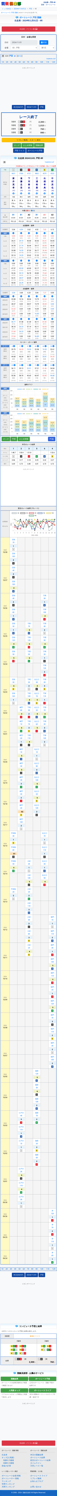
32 (52, 365)
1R (3, 62)
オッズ (17, 145)
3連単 (5, 1460)
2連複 (11, 1463)
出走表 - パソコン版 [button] (28, 29)
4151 (29, 173)
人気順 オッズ (14, 1390)
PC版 (52, 439)
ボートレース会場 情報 (11, 1476)
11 (21, 346)
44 (44, 346)
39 (13, 365)
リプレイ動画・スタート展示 (29, 140)
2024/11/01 (32, 107)
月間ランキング (8, 1487)
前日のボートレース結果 (40, 1460)
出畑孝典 (45, 184)
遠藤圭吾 (21, 184)
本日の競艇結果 (36, 1455)
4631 (13, 173)
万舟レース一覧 (36, 1466)
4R (15, 62)
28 (52, 346)
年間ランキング (8, 1484)
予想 (14, 439)
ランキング (6, 1481)
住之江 (36, 679)
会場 (6, 48)
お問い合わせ (35, 1487)
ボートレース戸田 (35, 150)
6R (24, 62)
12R (53, 62)
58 (21, 365)
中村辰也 (52, 184)
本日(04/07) (18, 107)
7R (28, 62)
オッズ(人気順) (8, 1457)
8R (32, 62)
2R (7, 62)
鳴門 (21, 707)
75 (37, 365)
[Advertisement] (28, 86)
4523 (52, 173)
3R (11, 62)
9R (36, 62)
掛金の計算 (6, 1466)
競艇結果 (39, 145)
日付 (6, 42)
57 (29, 346)
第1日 (19, 56)
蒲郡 (36, 1071)
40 (37, 346)
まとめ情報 (27, 145)
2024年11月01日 (20, 9)
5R (20, 62)
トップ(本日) (6, 9)
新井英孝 (13, 184)
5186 (21, 173)
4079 (44, 173)
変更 (44, 42)
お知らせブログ (36, 1481)
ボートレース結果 (37, 1457)
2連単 (5, 1463)
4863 (37, 173)
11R (47, 62)
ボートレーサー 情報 (10, 1478)
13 (29, 365)
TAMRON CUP (51, 59)
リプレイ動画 (35, 1478)
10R (41, 62)
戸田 (30, 9)
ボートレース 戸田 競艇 (9, 12)
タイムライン (35, 1463)
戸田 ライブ (19, 150)
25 (44, 365)
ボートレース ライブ (42, 1390)
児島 (13, 540)
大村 (29, 861)
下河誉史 (29, 184)
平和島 (13, 833)
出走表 (4, 1455)
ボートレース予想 (42, 1379)
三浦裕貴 (37, 184)
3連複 (11, 1460)
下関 (44, 595)
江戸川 (21, 1113)
